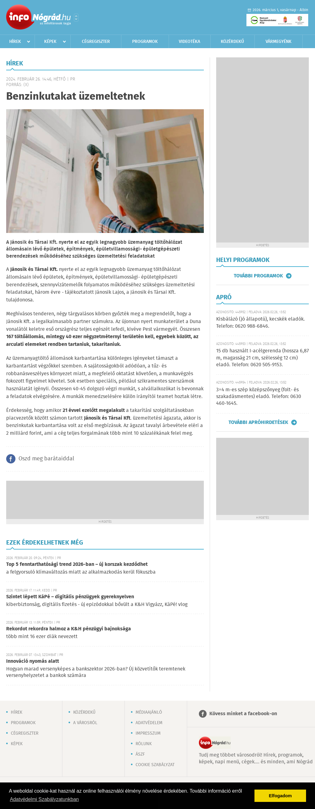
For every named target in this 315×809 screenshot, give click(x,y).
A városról (85, 723)
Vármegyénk (279, 41)
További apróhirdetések (258, 422)
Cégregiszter (96, 41)
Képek (50, 41)
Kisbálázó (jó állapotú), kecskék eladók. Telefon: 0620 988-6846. (260, 322)
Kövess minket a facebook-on (243, 714)
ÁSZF (140, 754)
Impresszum (148, 733)
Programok (145, 41)
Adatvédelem (149, 723)
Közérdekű (232, 41)
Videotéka (189, 41)
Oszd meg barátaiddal (46, 458)
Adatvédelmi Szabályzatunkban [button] (44, 799)
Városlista (76, 18)
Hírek (15, 41)
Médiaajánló (149, 712)
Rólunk (144, 744)
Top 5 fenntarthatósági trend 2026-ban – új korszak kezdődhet (77, 564)
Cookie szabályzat (155, 764)
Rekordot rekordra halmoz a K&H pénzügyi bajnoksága (68, 629)
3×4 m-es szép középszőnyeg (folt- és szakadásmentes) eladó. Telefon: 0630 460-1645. (258, 397)
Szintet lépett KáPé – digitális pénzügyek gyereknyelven (70, 597)
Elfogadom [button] (280, 795)
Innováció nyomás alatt (32, 661)
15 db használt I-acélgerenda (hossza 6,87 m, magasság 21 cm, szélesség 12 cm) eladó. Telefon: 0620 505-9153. (262, 358)
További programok (258, 276)
